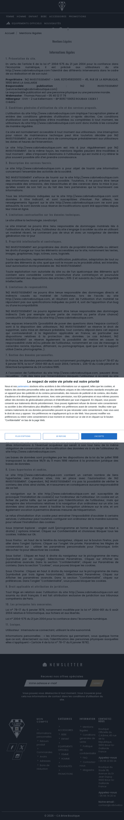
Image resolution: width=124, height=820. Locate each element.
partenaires (23, 386)
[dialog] (62, 410)
